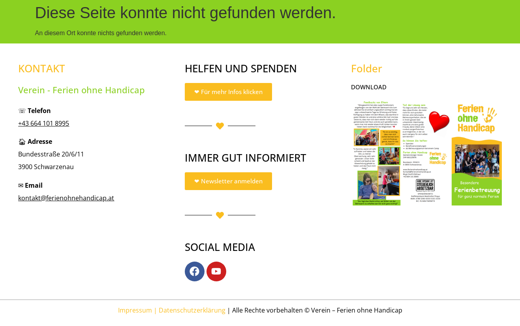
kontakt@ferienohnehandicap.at (66, 198)
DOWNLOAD (369, 87)
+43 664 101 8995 (43, 123)
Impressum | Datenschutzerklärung (171, 310)
